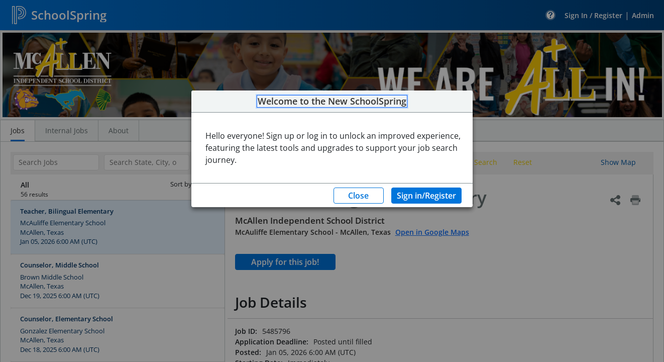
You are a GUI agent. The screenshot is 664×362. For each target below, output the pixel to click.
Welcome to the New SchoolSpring (332, 101)
